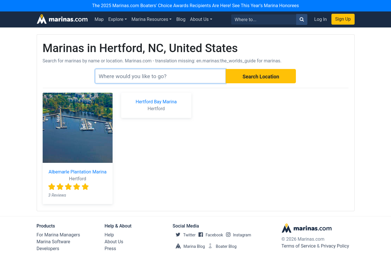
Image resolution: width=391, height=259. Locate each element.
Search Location (261, 77)
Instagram (237, 235)
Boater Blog (221, 246)
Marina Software (53, 241)
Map (99, 19)
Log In (320, 19)
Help (109, 235)
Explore (115, 19)
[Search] (160, 76)
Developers (48, 248)
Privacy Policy (335, 246)
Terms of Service (299, 246)
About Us (199, 19)
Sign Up (343, 19)
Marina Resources (149, 19)
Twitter (184, 235)
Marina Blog (189, 246)
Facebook (209, 235)
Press (110, 248)
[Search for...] (263, 19)
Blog (180, 19)
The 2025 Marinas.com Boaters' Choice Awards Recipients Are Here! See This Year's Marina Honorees (195, 5)
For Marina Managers (58, 235)
